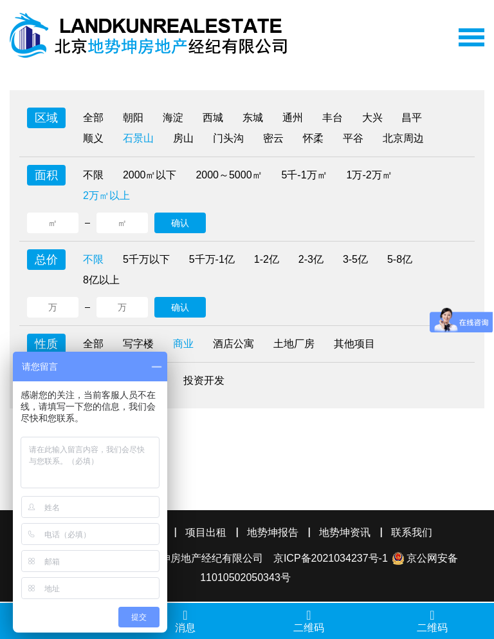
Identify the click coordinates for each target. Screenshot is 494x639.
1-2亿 (266, 259)
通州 (292, 117)
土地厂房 (294, 343)
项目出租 (205, 532)
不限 (93, 174)
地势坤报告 (272, 532)
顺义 (93, 138)
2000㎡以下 (150, 174)
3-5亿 (355, 259)
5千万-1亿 (212, 259)
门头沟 (228, 138)
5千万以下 (146, 259)
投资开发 (203, 380)
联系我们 (411, 532)
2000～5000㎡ (229, 174)
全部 (93, 117)
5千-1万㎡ (304, 174)
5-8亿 (399, 259)
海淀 (173, 117)
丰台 (332, 117)
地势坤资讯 (344, 532)
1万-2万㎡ (369, 174)
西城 (213, 117)
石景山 (138, 138)
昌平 (412, 117)
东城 (252, 117)
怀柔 (313, 138)
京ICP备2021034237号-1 (330, 558)
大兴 (372, 117)
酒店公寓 (233, 343)
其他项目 (354, 343)
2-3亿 (311, 259)
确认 (180, 223)
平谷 (353, 138)
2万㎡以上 (106, 195)
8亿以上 (101, 279)
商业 (183, 343)
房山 (183, 138)
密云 (273, 138)
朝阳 (133, 117)
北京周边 (403, 138)
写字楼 (138, 343)
